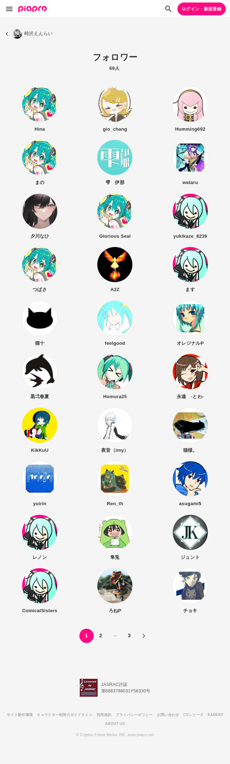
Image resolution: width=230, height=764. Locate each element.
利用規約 (104, 715)
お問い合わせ (168, 715)
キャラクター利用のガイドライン (64, 715)
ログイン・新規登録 (201, 8)
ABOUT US (115, 724)
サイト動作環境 (20, 715)
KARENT (215, 715)
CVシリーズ (193, 715)
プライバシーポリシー (134, 715)
